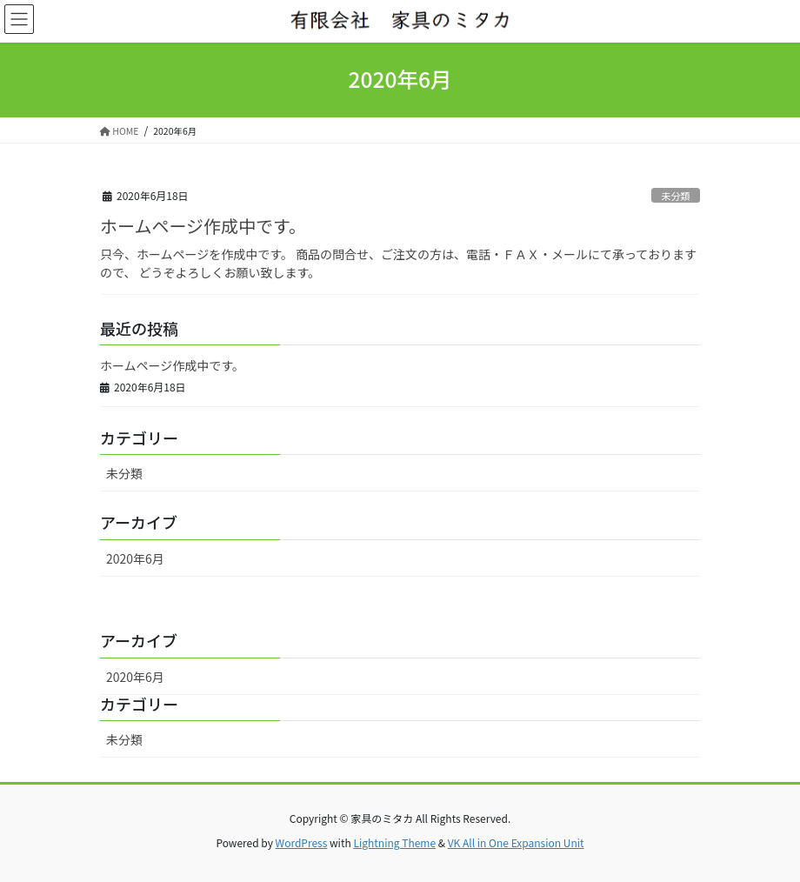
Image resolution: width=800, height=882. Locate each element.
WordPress (302, 842)
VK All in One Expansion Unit (516, 842)
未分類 (675, 196)
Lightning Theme (394, 842)
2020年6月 (135, 558)
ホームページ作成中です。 (203, 225)
